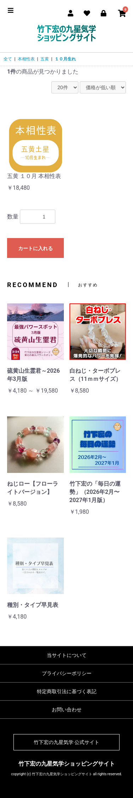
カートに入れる (35, 248)
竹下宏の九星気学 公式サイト (66, 742)
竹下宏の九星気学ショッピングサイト (66, 763)
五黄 (44, 58)
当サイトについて (67, 655)
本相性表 (26, 58)
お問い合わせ (67, 709)
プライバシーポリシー (67, 673)
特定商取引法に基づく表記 (66, 691)
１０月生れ (65, 58)
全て (8, 58)
